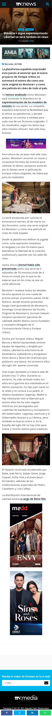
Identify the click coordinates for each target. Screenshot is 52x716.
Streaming (29, 29)
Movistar (9, 64)
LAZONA (18, 64)
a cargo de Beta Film (33, 499)
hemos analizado (16, 94)
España (21, 29)
